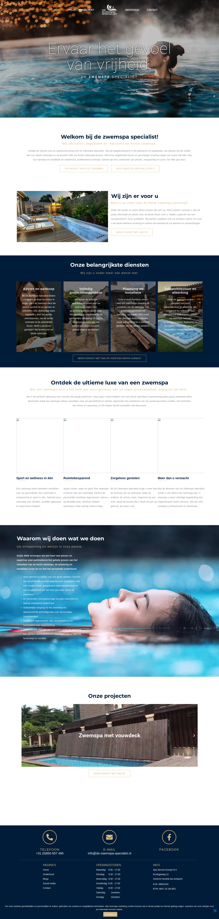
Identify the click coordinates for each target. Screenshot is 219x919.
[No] (215, 910)
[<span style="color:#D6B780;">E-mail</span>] (109, 837)
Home (57, 9)
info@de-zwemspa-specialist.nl (109, 853)
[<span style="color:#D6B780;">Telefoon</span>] (50, 837)
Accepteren (110, 914)
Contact (152, 9)
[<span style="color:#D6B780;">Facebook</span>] (169, 837)
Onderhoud (132, 9)
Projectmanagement (81, 9)
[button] (25, 735)
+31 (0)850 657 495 (50, 853)
